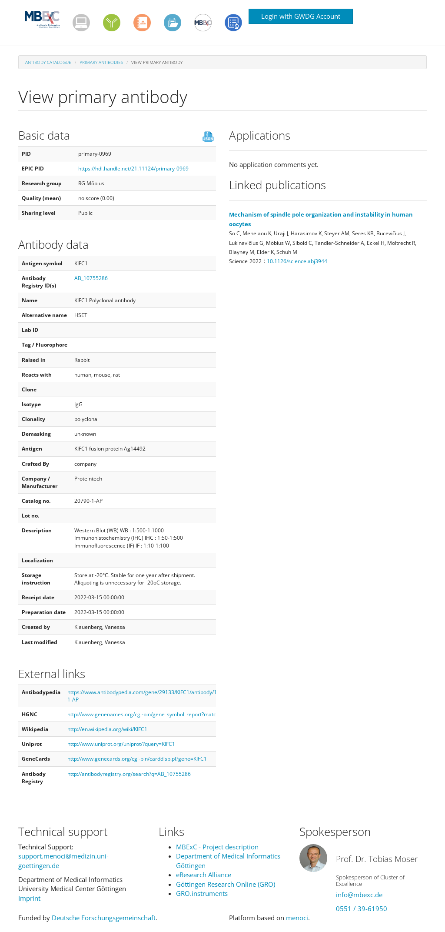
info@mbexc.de (359, 894)
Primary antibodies (101, 62)
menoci (297, 917)
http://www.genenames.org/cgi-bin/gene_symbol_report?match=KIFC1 (151, 714)
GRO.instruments (202, 893)
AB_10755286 (91, 278)
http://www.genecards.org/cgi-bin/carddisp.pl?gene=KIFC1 (137, 758)
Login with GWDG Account (300, 16)
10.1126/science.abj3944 (297, 261)
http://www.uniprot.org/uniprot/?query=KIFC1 (121, 744)
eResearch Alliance (203, 874)
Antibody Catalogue (48, 62)
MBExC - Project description (217, 846)
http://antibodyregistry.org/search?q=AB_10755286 (129, 774)
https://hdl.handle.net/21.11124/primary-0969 (133, 168)
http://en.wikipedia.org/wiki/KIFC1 (107, 729)
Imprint (29, 898)
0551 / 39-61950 (361, 908)
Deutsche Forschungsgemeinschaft (104, 917)
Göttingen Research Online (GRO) (225, 884)
